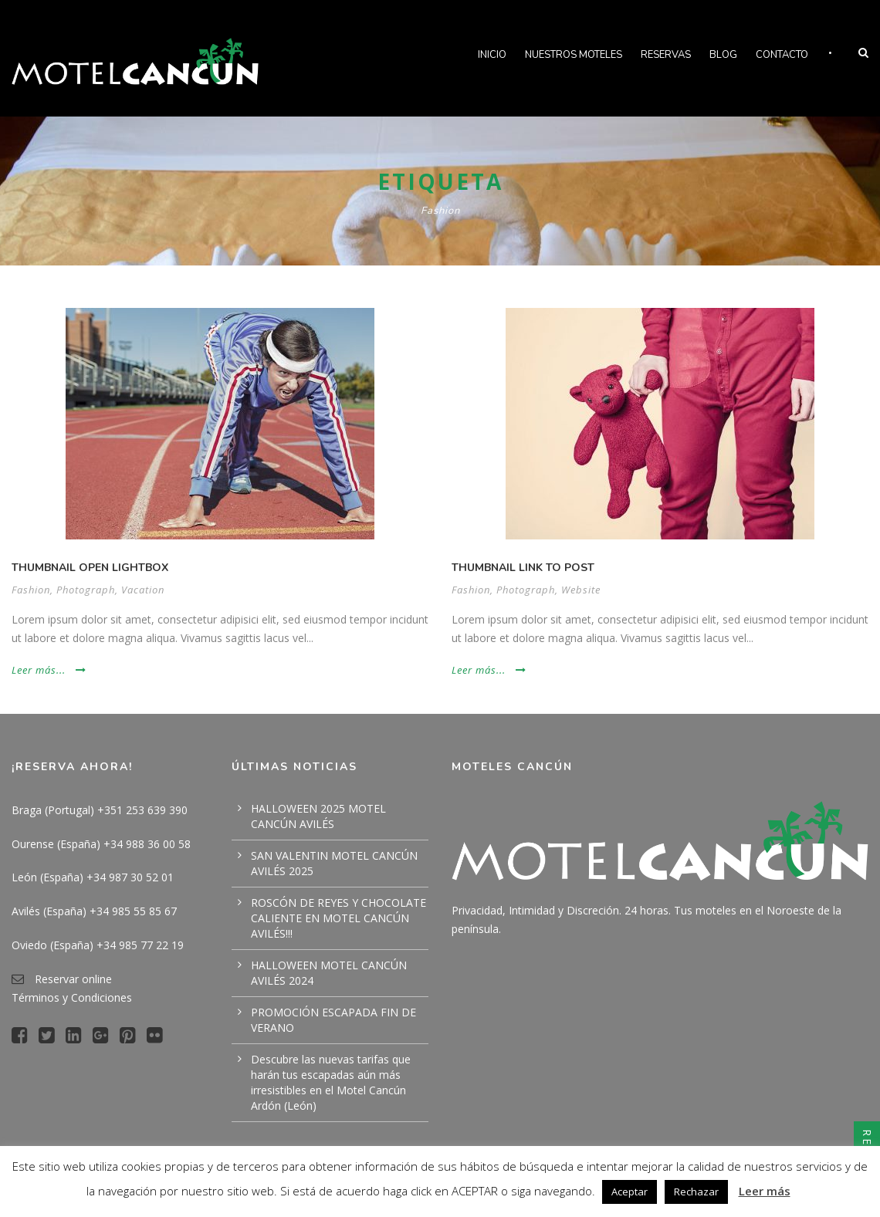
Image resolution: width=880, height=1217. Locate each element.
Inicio (492, 55)
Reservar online (73, 979)
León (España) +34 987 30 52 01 (93, 877)
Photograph (85, 590)
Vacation (142, 590)
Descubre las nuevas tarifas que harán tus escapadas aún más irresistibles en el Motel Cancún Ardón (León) (331, 1082)
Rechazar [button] (696, 1191)
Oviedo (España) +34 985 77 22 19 (98, 945)
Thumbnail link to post (523, 567)
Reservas (666, 55)
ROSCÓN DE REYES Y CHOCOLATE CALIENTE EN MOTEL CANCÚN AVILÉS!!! (338, 918)
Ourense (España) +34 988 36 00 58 (101, 844)
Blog (723, 55)
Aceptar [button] (629, 1191)
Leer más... (49, 670)
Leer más (764, 1190)
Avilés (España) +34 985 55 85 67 (94, 911)
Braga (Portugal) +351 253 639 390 (100, 810)
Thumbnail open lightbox (90, 567)
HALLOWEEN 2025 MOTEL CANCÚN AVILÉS (318, 816)
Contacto (782, 55)
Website (581, 590)
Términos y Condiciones (72, 997)
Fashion (31, 590)
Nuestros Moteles (573, 55)
